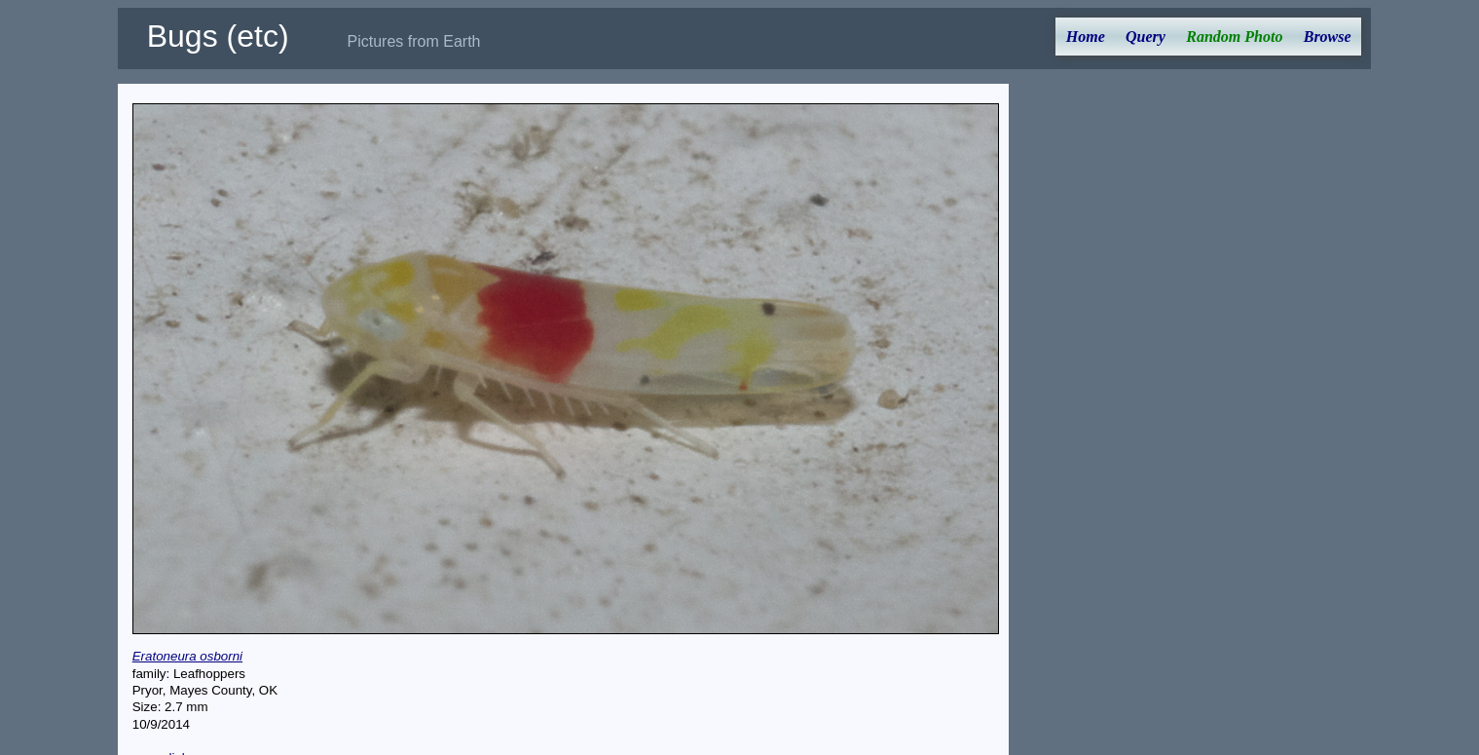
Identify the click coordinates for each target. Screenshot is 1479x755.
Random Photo (1234, 36)
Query (1145, 36)
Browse (1327, 36)
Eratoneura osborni (187, 656)
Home (1085, 36)
